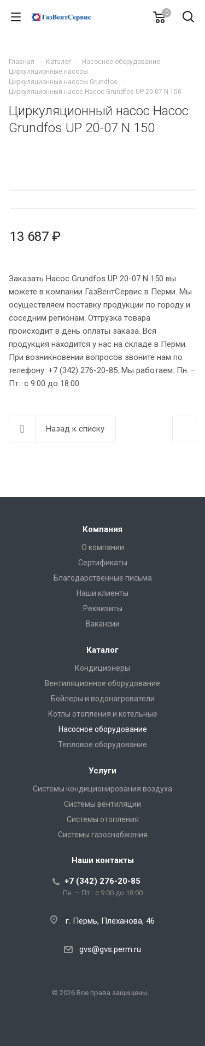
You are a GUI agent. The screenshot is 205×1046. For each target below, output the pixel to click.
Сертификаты (102, 562)
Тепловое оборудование (102, 744)
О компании (102, 547)
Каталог (102, 650)
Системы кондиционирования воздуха (102, 788)
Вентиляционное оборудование (102, 683)
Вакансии (103, 623)
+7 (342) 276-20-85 (102, 881)
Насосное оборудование (102, 729)
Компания (102, 529)
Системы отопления (103, 819)
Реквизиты (102, 608)
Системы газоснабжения (103, 834)
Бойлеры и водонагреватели (103, 698)
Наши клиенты (102, 593)
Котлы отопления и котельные (102, 714)
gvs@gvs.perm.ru (110, 949)
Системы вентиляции (102, 804)
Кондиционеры (102, 668)
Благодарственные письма (103, 578)
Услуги (102, 771)
